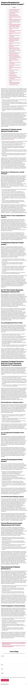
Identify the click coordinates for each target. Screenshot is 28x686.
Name (2, 664)
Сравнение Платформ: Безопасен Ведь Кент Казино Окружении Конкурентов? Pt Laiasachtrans (15, 25)
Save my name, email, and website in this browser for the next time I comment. (14, 677)
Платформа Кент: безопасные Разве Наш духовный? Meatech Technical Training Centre (14, 83)
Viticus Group (6, 684)
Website (2, 673)
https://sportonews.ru (10, 139)
